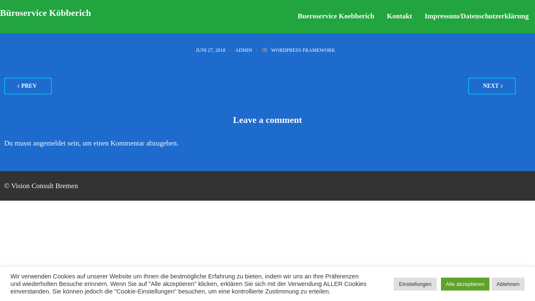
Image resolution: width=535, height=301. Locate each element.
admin (243, 50)
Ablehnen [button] (508, 284)
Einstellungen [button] (415, 284)
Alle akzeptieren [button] (465, 284)
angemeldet (49, 143)
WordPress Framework (303, 50)
